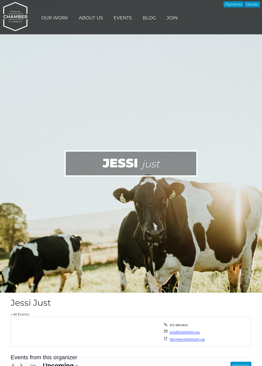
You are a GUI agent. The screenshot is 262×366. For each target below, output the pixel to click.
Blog (149, 18)
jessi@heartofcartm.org (185, 332)
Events (123, 18)
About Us (91, 18)
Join (172, 18)
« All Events (20, 314)
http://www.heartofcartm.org (187, 339)
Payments (233, 4)
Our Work (54, 18)
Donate (252, 4)
